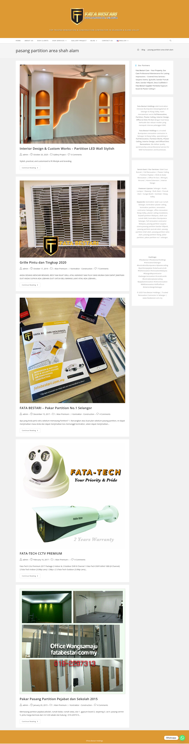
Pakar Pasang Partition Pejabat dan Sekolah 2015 (59, 699)
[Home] (138, 50)
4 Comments (104, 414)
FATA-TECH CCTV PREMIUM (41, 554)
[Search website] (170, 41)
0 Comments (76, 155)
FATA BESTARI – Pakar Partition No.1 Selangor (56, 408)
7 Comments (103, 269)
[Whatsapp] (182, 738)
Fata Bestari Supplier (144, 86)
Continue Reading (31, 168)
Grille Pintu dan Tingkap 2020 (43, 263)
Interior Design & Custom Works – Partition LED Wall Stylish (67, 149)
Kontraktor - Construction (81, 269)
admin (25, 155)
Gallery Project (59, 155)
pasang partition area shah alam (160, 50)
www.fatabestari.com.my (152, 298)
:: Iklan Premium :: (61, 269)
